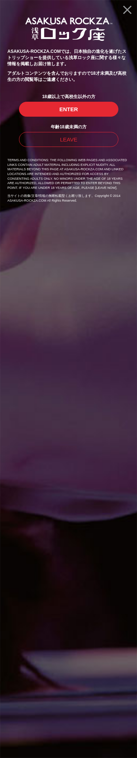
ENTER (68, 109)
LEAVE (68, 139)
